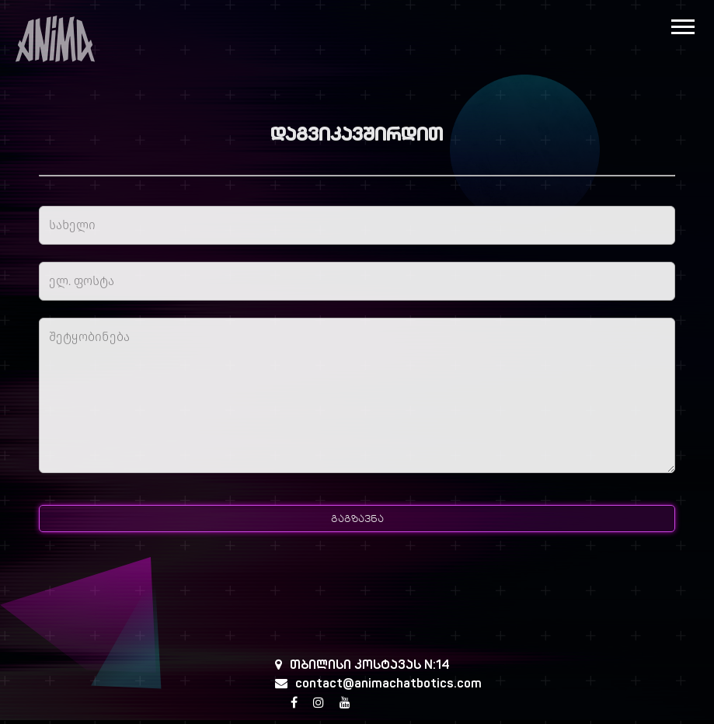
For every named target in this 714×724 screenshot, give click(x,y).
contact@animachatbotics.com (388, 684)
